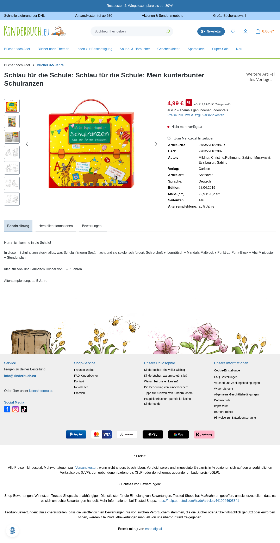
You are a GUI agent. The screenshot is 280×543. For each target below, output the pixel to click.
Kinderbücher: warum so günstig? (165, 375)
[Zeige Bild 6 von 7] (104, 184)
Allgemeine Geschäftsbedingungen (236, 394)
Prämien (79, 393)
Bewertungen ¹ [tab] (93, 226)
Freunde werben (84, 369)
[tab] (18, 226)
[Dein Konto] (245, 31)
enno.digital (153, 529)
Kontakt (79, 381)
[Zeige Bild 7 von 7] (110, 184)
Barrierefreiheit (223, 411)
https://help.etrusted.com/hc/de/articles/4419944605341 (198, 500)
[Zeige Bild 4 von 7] (91, 184)
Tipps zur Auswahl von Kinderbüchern (168, 393)
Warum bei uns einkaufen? (161, 381)
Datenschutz (222, 400)
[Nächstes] (156, 143)
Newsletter (81, 387)
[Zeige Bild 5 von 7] (97, 184)
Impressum (221, 406)
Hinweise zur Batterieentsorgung (235, 417)
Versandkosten (86, 467)
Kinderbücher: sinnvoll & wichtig (164, 369)
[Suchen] (168, 31)
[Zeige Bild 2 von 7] (78, 184)
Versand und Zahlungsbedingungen (237, 382)
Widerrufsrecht (223, 388)
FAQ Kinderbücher (86, 375)
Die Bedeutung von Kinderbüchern (166, 387)
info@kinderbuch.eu (20, 376)
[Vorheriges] (27, 143)
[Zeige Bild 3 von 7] (85, 184)
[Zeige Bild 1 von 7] (72, 184)
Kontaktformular (40, 391)
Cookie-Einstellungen (227, 370)
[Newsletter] (211, 31)
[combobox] (127, 31)
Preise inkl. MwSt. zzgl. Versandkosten (195, 115)
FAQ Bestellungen (225, 377)
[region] (81, 153)
